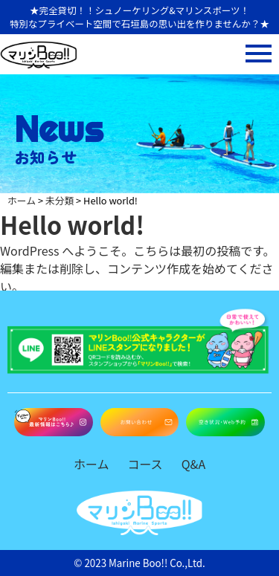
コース (144, 464)
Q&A (193, 464)
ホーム (91, 464)
